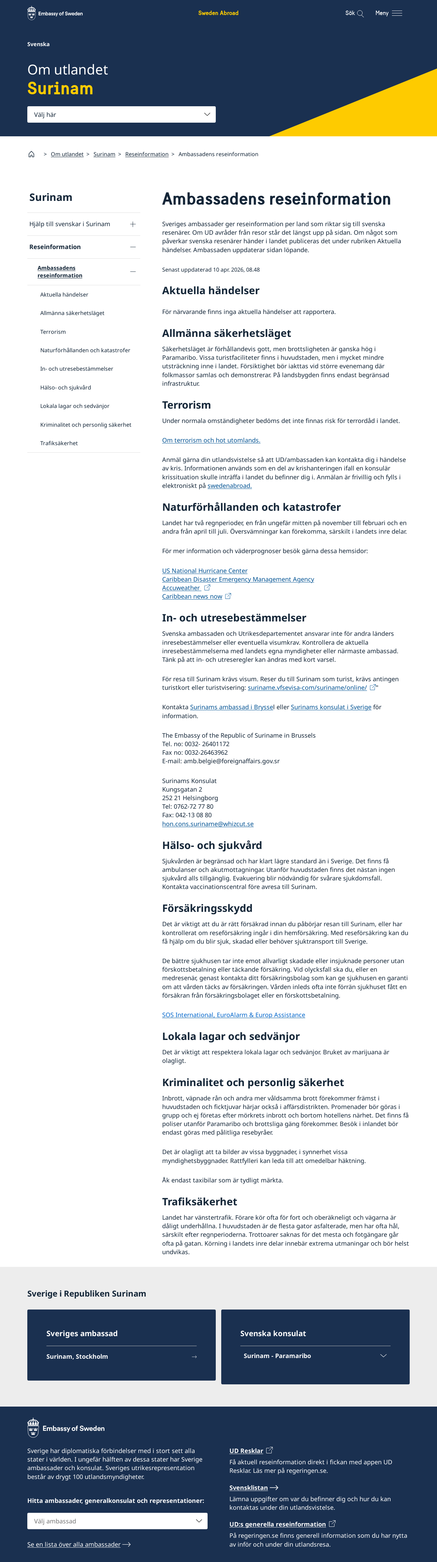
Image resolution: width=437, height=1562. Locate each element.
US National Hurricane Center (205, 570)
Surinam (104, 153)
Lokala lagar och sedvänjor (75, 406)
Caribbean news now (192, 596)
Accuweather (181, 587)
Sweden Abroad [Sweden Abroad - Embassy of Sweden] (218, 13)
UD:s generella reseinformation (277, 1524)
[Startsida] (34, 154)
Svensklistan (248, 1487)
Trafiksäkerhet (59, 443)
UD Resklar (246, 1451)
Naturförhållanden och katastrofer (85, 350)
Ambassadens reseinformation (60, 271)
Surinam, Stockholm (77, 1357)
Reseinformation (147, 153)
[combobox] (121, 114)
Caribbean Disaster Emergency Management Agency (238, 579)
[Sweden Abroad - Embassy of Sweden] (61, 13)
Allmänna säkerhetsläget (72, 313)
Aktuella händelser (64, 294)
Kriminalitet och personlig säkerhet (85, 424)
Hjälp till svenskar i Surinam (69, 224)
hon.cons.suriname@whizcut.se (208, 823)
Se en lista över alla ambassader (74, 1544)
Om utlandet (67, 153)
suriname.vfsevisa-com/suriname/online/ (307, 687)
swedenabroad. (230, 485)
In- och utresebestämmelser (76, 368)
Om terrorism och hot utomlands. (211, 440)
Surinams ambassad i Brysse (231, 707)
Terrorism (53, 331)
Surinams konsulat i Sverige (331, 707)
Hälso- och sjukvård (65, 387)
